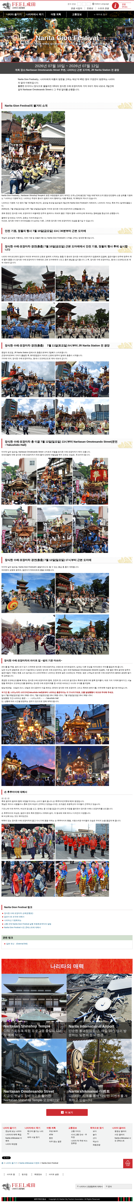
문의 (110, 1186)
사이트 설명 (46, 1174)
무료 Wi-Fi (53, 1131)
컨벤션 (90, 8)
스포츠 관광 (103, 8)
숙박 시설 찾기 (33, 1137)
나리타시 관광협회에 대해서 (91, 1186)
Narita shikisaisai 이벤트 (93, 1090)
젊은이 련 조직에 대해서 (14, 917)
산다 (95, 1138)
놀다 (95, 1134)
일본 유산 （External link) (17, 944)
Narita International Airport (96, 1026)
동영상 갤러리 (120, 1131)
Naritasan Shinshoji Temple (31, 1025)
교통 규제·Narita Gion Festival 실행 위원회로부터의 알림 (27, 924)
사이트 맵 (10, 1174)
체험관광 (96, 1145)
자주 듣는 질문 (55, 1141)
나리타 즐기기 (11, 1163)
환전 (51, 1138)
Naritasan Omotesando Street (33, 1090)
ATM (51, 1134)
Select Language (102, 4)
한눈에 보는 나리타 (13, 1131)
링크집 (21, 1174)
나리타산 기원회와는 (13, 920)
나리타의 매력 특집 (13, 1134)
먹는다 (95, 1141)
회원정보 (32, 1174)
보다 (95, 1131)
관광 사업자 (76, 8)
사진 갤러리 (120, 1134)
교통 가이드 (76, 1131)
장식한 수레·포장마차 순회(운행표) (18, 913)
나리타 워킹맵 (11, 1144)
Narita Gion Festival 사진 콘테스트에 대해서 (22, 927)
